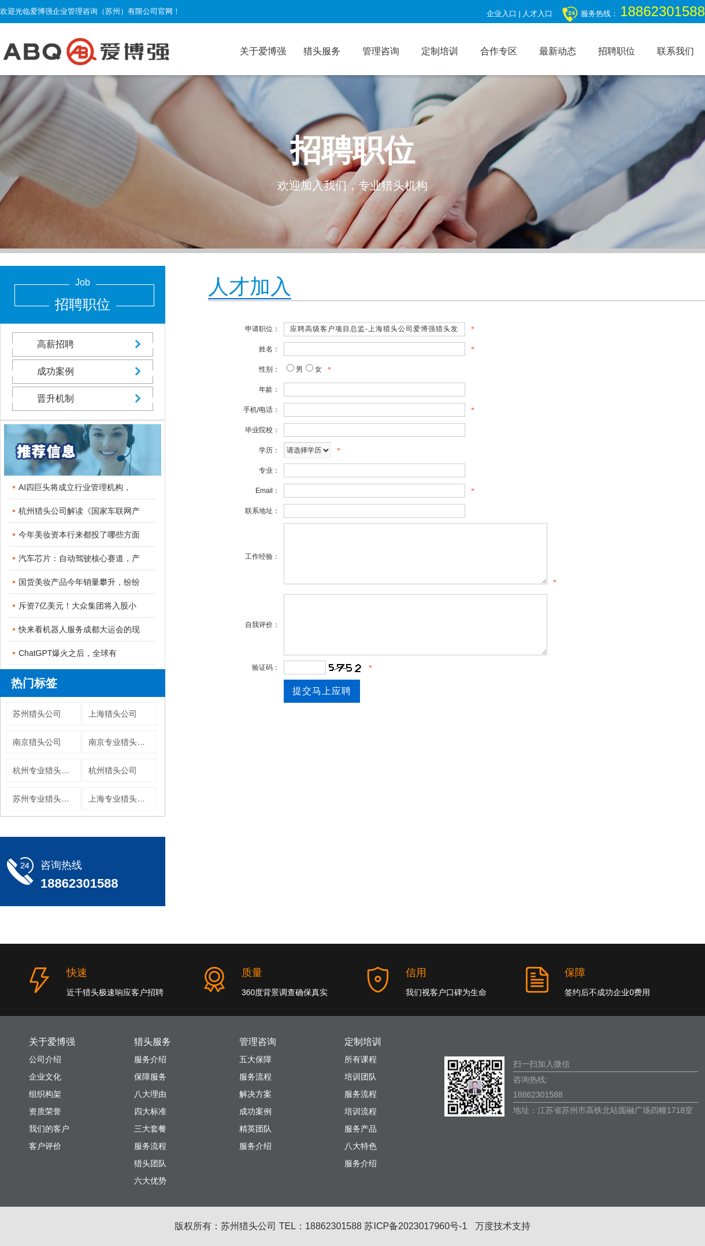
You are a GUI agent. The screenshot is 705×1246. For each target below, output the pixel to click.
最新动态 (557, 51)
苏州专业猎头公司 (45, 798)
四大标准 (150, 1111)
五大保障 (255, 1059)
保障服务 (150, 1076)
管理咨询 (380, 51)
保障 (575, 972)
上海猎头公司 (112, 713)
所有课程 (360, 1059)
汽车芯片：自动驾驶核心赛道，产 (79, 558)
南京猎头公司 (37, 742)
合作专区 (498, 51)
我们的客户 (49, 1128)
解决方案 (255, 1094)
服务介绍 (150, 1059)
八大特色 (360, 1146)
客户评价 (45, 1146)
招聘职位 (616, 51)
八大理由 (150, 1094)
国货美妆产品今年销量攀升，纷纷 (79, 582)
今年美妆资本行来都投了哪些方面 (79, 534)
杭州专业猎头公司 (45, 770)
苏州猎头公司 (37, 713)
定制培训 (439, 51)
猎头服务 (321, 51)
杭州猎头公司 (112, 770)
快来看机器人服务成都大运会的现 (79, 629)
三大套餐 (150, 1128)
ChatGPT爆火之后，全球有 (67, 653)
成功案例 (82, 371)
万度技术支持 (502, 1226)
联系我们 (675, 51)
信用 (416, 972)
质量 (252, 972)
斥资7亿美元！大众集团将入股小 (77, 605)
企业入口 (502, 13)
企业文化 (45, 1076)
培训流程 (360, 1111)
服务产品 (360, 1128)
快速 (76, 972)
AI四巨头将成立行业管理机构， (74, 487)
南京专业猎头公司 (120, 742)
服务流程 (150, 1146)
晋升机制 (82, 398)
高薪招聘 (82, 344)
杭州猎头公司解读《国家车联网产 (79, 511)
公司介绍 (45, 1059)
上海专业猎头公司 (120, 798)
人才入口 (537, 13)
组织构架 (45, 1094)
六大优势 (150, 1180)
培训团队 (360, 1076)
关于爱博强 (263, 51)
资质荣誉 (45, 1111)
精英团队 (255, 1128)
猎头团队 (150, 1163)
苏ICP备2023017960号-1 (415, 1226)
